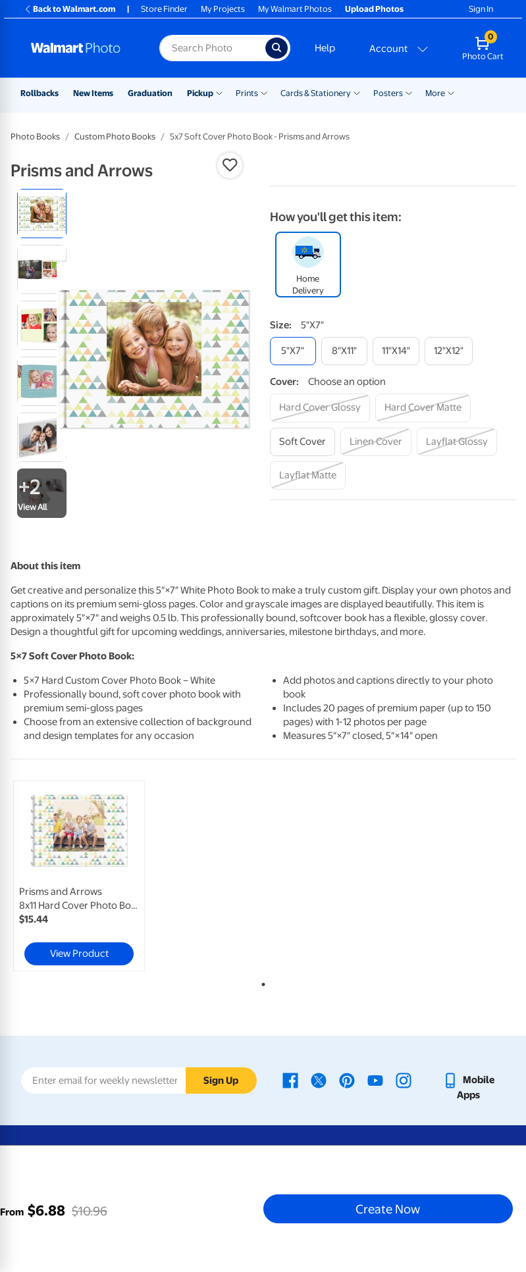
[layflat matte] (308, 475)
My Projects (223, 9)
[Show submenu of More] (451, 92)
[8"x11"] (344, 351)
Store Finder (164, 9)
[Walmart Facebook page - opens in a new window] (290, 1080)
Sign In (481, 9)
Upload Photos (374, 9)
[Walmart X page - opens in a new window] (319, 1080)
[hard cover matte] (423, 408)
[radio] (41, 213)
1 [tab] (260, 981)
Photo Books (35, 136)
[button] (229, 165)
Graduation (150, 93)
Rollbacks (39, 93)
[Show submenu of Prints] (264, 92)
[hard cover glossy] (320, 408)
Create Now (387, 1209)
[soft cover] (302, 442)
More (435, 93)
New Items (93, 93)
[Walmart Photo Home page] (81, 48)
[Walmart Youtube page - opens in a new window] (375, 1080)
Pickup (200, 93)
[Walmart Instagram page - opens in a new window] (403, 1080)
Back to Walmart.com (69, 9)
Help (325, 48)
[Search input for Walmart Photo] (212, 48)
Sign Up (220, 1080)
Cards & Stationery (315, 93)
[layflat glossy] (457, 442)
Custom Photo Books (114, 136)
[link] (79, 876)
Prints (247, 93)
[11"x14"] (396, 351)
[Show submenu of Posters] (409, 92)
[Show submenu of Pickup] (219, 92)
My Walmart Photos (295, 9)
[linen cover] (375, 442)
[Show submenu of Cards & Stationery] (357, 92)
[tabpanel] (95, 875)
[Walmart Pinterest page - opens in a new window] (347, 1080)
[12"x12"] (449, 351)
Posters (388, 93)
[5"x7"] (293, 351)
